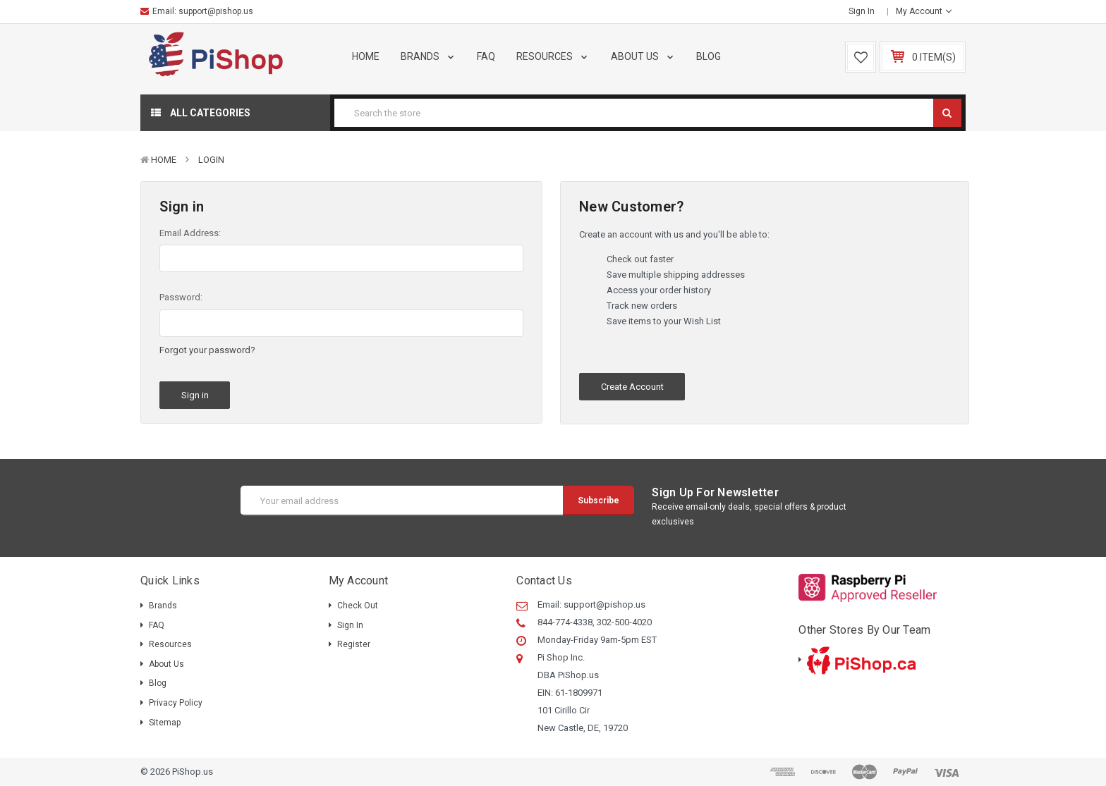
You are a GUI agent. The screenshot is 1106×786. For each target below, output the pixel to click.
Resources (553, 56)
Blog (708, 56)
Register (353, 644)
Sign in (862, 11)
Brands (428, 56)
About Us (643, 56)
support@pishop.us (215, 11)
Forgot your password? (207, 350)
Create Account (632, 386)
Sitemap (165, 722)
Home (365, 56)
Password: (180, 297)
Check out (357, 605)
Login (211, 159)
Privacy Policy (175, 703)
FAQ (486, 56)
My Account (924, 11)
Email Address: (190, 233)
